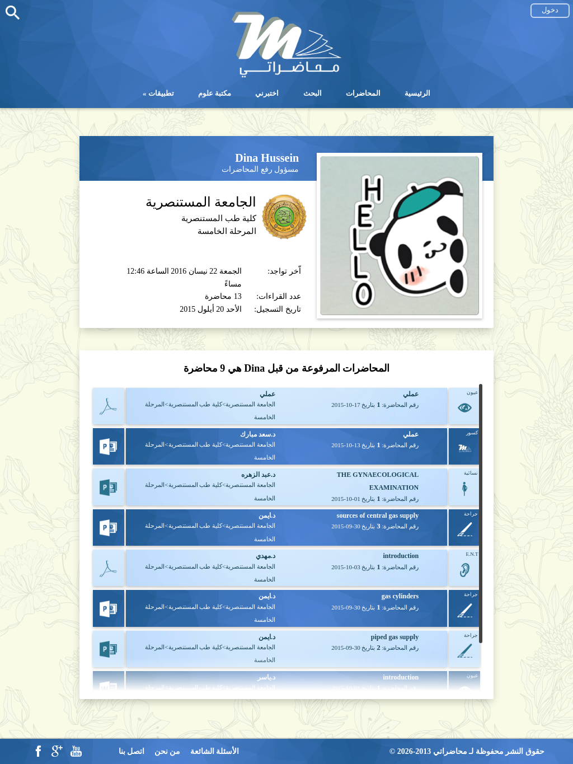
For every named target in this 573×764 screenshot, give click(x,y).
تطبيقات (161, 93)
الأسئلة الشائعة (214, 751)
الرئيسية (417, 93)
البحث (312, 93)
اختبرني (267, 93)
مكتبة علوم (214, 93)
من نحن (167, 751)
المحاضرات (363, 93)
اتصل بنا (132, 751)
